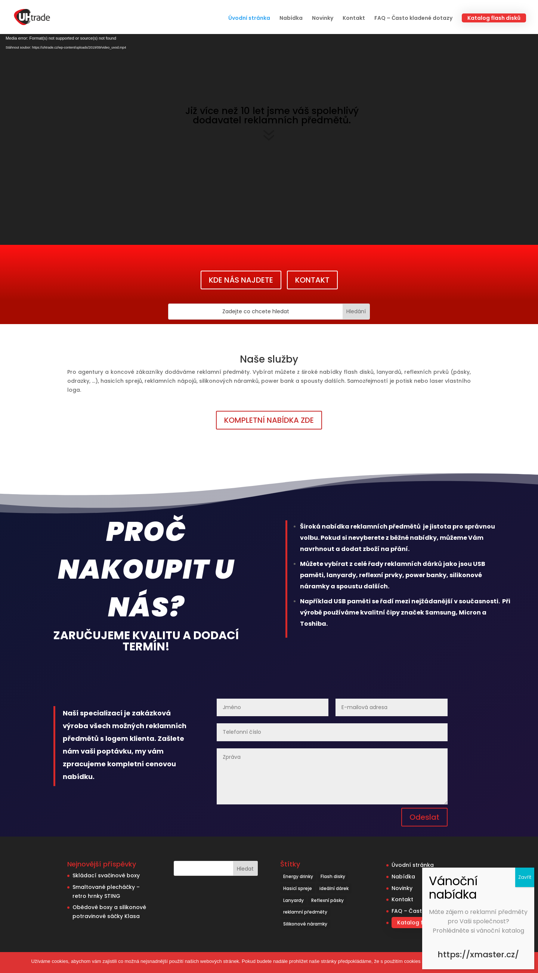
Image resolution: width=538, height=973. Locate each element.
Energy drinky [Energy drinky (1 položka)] (298, 876)
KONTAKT (312, 280)
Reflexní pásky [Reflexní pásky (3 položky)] (327, 900)
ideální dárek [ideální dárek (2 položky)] (334, 888)
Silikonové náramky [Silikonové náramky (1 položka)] (305, 924)
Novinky (322, 18)
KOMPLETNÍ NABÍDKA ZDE (269, 420)
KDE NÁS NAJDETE (241, 280)
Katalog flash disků (493, 18)
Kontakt (354, 18)
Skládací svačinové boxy (106, 875)
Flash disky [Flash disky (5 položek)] (333, 876)
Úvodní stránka (249, 18)
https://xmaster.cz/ (478, 954)
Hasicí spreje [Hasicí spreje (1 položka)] (297, 888)
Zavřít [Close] (524, 877)
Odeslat (424, 817)
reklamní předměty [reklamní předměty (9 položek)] (305, 912)
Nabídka (291, 18)
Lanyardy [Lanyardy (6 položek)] (293, 900)
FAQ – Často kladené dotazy (413, 18)
